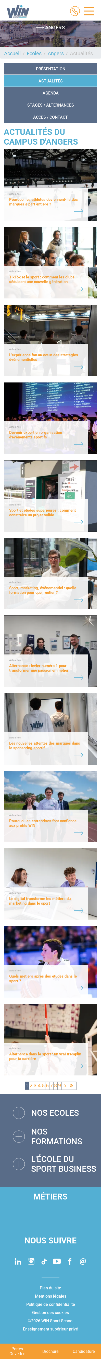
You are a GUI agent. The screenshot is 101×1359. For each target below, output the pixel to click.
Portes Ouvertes (17, 1351)
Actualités (51, 81)
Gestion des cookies (50, 1312)
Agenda (51, 93)
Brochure (50, 1351)
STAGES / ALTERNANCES (50, 105)
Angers (56, 53)
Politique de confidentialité (50, 1304)
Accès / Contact (50, 117)
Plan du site (50, 1288)
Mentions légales (50, 1296)
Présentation (50, 69)
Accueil (12, 53)
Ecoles (34, 53)
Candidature (84, 1351)
